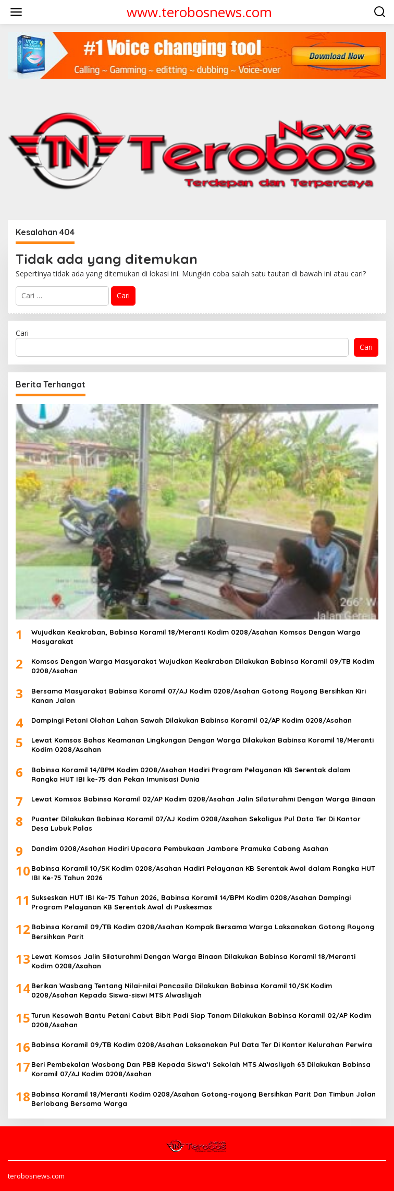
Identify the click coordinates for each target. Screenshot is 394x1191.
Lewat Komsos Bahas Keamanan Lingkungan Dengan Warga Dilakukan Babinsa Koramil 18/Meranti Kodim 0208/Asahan (202, 745)
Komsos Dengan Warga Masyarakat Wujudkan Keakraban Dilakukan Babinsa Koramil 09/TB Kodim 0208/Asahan (202, 666)
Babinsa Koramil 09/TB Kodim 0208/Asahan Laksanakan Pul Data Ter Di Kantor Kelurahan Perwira (201, 1044)
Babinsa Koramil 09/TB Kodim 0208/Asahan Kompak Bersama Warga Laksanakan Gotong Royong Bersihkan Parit (202, 931)
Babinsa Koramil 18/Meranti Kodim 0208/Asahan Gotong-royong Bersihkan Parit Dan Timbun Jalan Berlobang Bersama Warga (203, 1099)
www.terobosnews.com (199, 12)
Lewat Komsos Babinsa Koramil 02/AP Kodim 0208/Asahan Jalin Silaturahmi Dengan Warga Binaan (203, 799)
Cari (22, 333)
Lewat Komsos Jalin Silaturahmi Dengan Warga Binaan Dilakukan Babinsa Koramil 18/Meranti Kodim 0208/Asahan (193, 961)
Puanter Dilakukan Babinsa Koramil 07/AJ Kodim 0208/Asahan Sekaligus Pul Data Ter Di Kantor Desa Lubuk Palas (196, 823)
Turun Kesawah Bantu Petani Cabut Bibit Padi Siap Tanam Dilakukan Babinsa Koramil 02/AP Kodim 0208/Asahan (201, 1020)
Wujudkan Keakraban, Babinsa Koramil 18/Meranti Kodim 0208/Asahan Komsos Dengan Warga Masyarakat (196, 637)
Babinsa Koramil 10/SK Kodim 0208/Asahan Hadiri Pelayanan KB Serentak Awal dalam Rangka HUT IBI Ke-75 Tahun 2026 (203, 873)
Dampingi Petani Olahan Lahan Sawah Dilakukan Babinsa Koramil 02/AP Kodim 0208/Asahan (191, 720)
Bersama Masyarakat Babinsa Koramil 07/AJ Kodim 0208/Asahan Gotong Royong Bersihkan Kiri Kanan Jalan (198, 695)
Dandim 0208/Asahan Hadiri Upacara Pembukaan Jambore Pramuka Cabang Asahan (179, 848)
